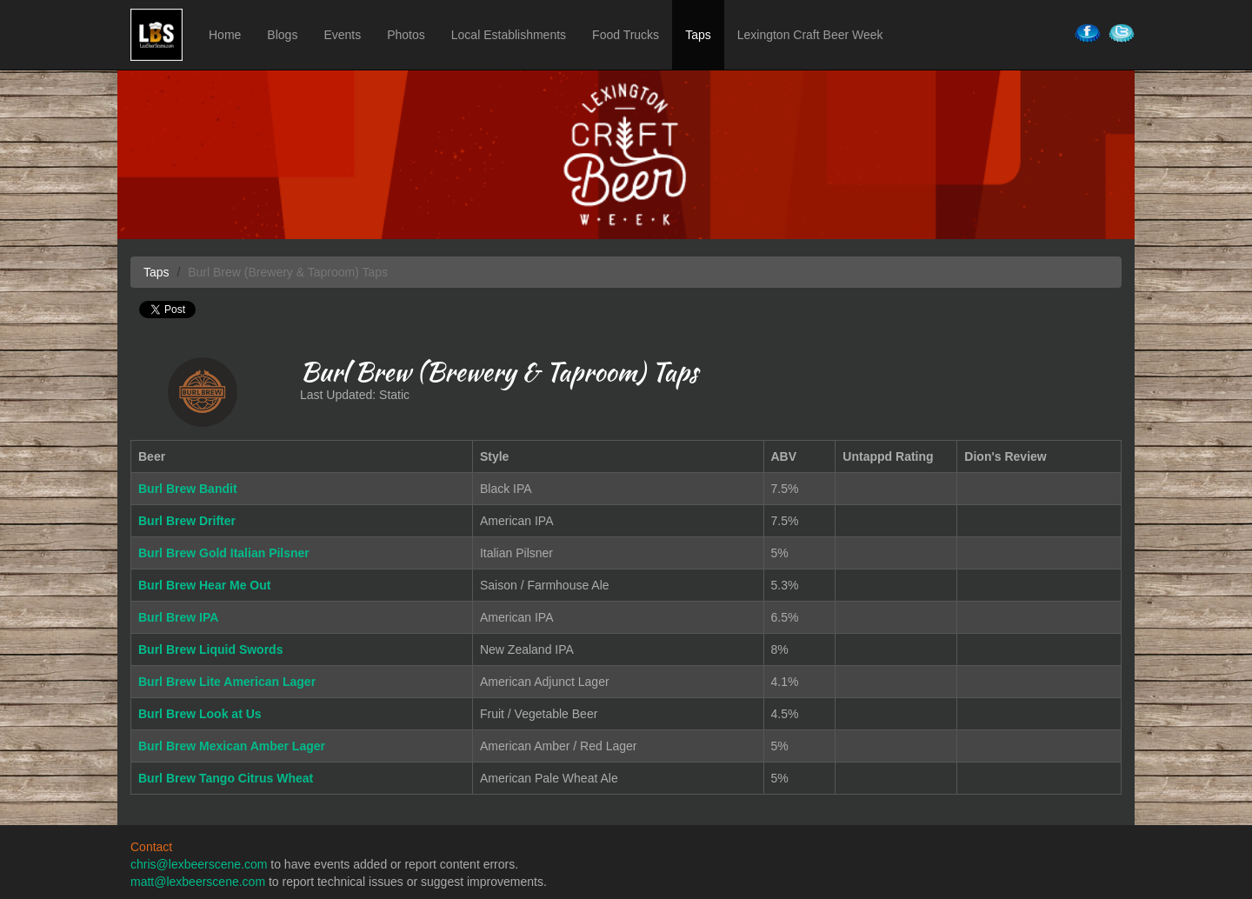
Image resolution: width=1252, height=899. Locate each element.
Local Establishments (508, 35)
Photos (406, 35)
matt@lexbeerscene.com (197, 882)
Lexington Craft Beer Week (810, 35)
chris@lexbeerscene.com (198, 864)
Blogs (282, 35)
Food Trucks (625, 35)
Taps (698, 35)
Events (342, 35)
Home (225, 35)
